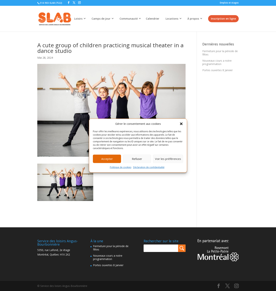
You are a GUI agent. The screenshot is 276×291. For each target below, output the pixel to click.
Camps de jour (101, 18)
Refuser (137, 159)
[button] (181, 124)
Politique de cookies (120, 167)
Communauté (129, 18)
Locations (172, 18)
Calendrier (152, 18)
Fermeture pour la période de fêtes (220, 52)
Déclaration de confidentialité (148, 167)
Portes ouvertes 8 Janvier (217, 70)
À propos (193, 18)
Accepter (107, 159)
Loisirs (78, 18)
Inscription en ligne (223, 18)
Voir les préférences (168, 159)
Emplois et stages (229, 2)
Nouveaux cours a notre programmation (217, 62)
